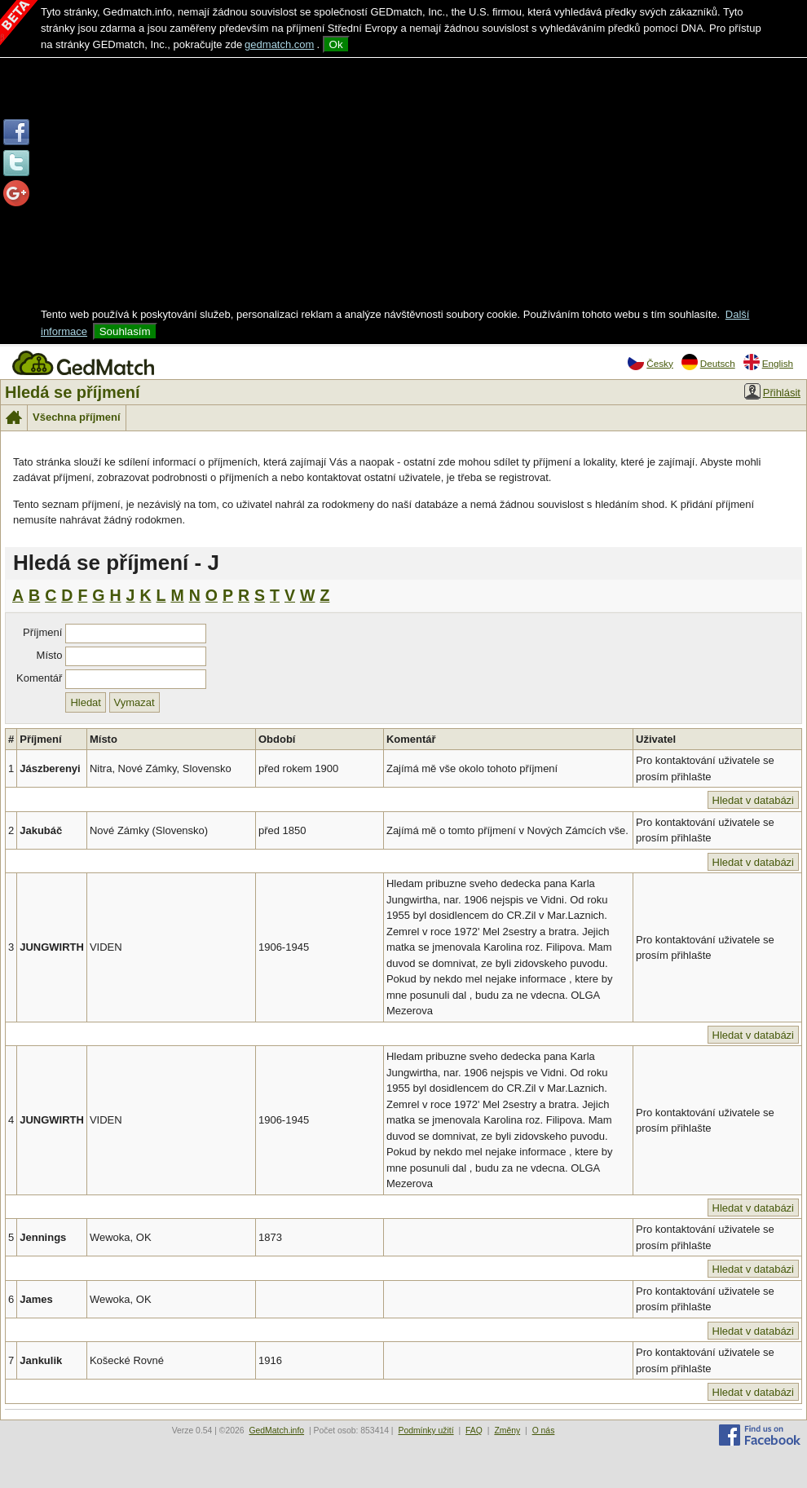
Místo (50, 655)
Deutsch (708, 362)
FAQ (474, 1430)
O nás (543, 1430)
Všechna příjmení (77, 417)
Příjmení (42, 632)
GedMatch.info (276, 1430)
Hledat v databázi (753, 800)
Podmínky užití (425, 1430)
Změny (507, 1430)
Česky (650, 362)
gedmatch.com (279, 44)
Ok (336, 44)
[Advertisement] (404, 184)
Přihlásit (772, 391)
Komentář (39, 678)
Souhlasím (125, 331)
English (768, 362)
